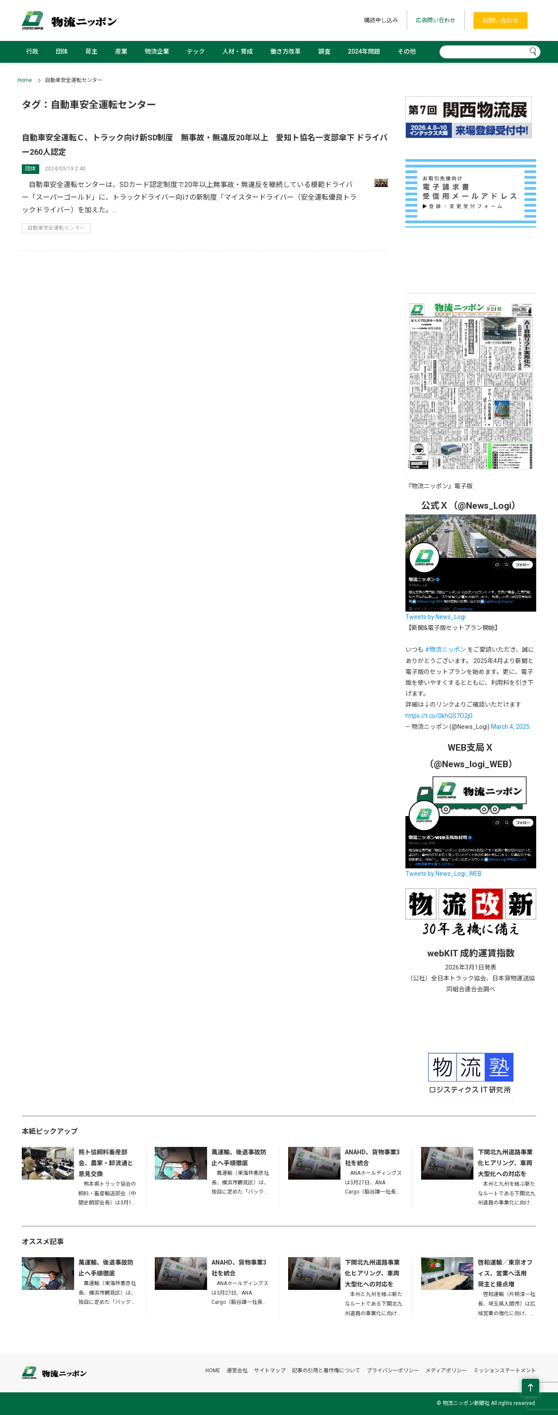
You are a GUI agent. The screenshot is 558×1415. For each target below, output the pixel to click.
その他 (407, 51)
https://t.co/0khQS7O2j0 (439, 715)
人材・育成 (237, 51)
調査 (324, 51)
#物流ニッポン (445, 649)
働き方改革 (285, 51)
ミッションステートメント (504, 1370)
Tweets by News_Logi (435, 616)
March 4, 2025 (510, 726)
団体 (62, 51)
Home (24, 80)
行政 (32, 51)
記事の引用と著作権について (326, 1370)
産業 (121, 51)
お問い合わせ (500, 20)
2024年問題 (364, 51)
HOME (212, 1370)
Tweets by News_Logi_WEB (443, 873)
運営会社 (237, 1370)
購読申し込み (381, 20)
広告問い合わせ (436, 20)
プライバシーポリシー (393, 1370)
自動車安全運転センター (56, 228)
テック (196, 51)
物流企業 (157, 51)
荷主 (91, 51)
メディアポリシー (446, 1370)
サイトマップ (270, 1370)
